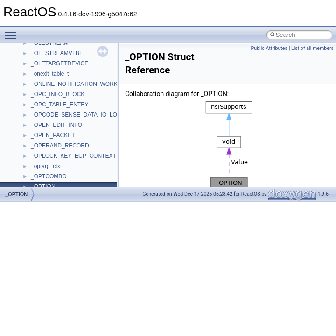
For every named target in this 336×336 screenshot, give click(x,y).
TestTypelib (45, 44)
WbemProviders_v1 (55, 126)
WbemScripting (50, 136)
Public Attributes (269, 48)
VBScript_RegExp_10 (58, 106)
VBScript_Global (51, 95)
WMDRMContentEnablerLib (65, 167)
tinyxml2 (41, 54)
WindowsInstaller (52, 147)
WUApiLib (43, 178)
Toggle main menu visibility (13, 31)
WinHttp (41, 157)
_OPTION (16, 194)
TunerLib (42, 75)
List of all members (312, 48)
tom (35, 65)
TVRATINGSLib (50, 85)
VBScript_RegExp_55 (58, 116)
